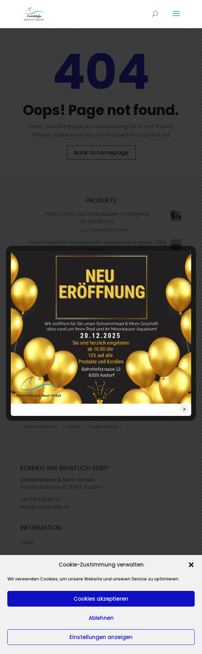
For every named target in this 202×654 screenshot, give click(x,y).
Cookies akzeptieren (101, 598)
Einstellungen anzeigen (101, 637)
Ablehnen (101, 618)
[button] (191, 564)
